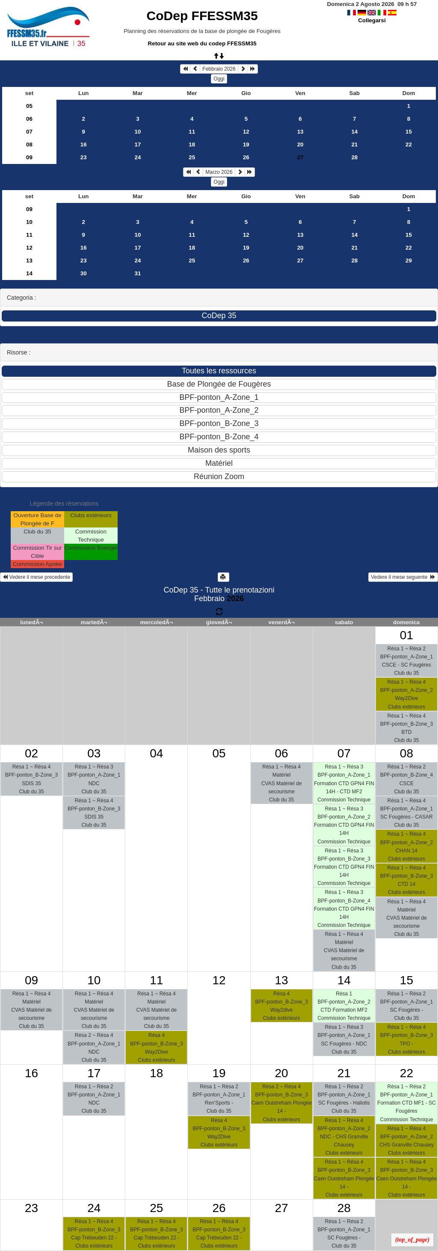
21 (354, 144)
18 (192, 144)
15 (408, 131)
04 (156, 753)
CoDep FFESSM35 (202, 16)
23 (83, 157)
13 (300, 131)
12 (246, 131)
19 (246, 144)
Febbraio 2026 (218, 69)
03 (94, 753)
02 (31, 753)
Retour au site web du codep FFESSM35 (202, 43)
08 (29, 144)
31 (138, 273)
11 (192, 131)
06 (29, 119)
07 (29, 131)
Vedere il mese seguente (403, 577)
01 (406, 635)
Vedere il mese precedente (36, 577)
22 (408, 144)
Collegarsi (371, 20)
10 (138, 131)
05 (29, 106)
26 (246, 157)
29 (408, 260)
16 (83, 144)
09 (29, 157)
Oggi (218, 79)
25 (192, 157)
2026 (235, 598)
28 (354, 157)
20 (300, 144)
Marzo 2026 (218, 172)
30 (83, 273)
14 (354, 131)
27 (300, 260)
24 (138, 157)
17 (138, 144)
